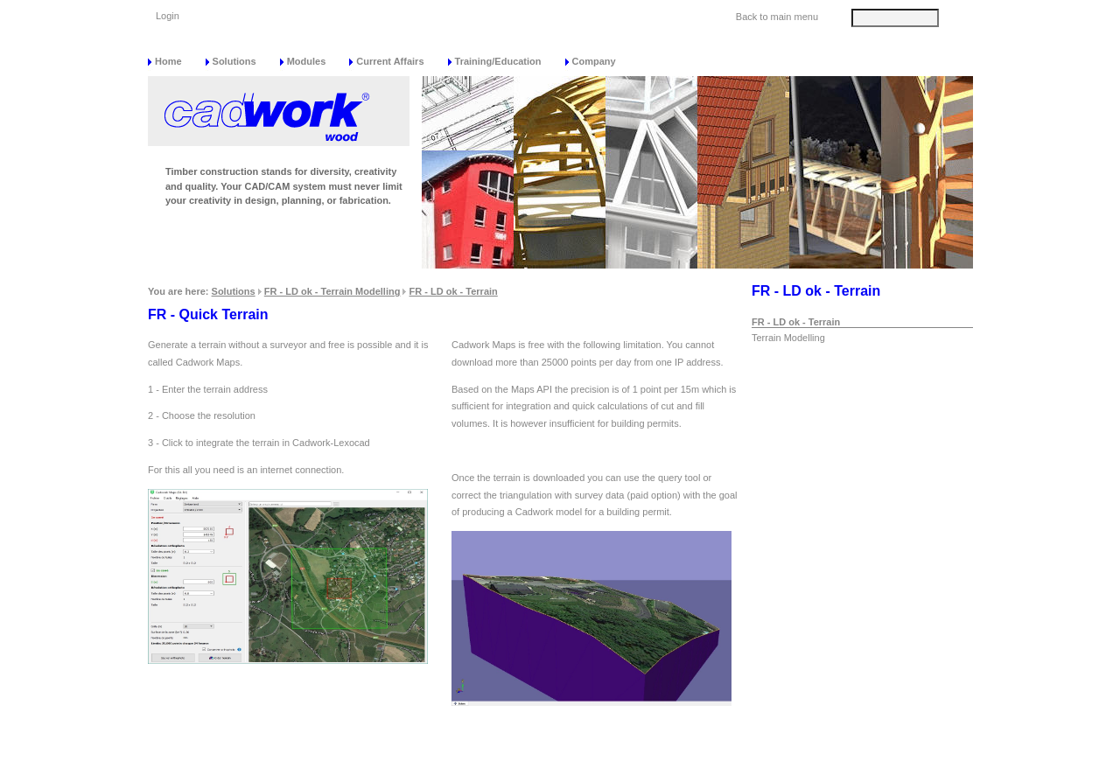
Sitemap (669, 750)
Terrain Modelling (788, 337)
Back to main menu (777, 16)
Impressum (837, 750)
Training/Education (498, 61)
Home (168, 61)
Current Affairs (390, 61)
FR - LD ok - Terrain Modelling (332, 291)
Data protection (749, 750)
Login (167, 15)
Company (594, 61)
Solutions (234, 61)
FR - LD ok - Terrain (454, 291)
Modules (306, 61)
